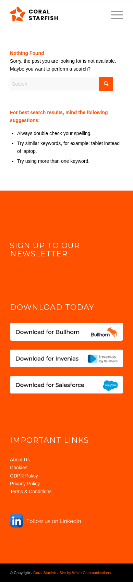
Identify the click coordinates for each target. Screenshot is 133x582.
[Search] (61, 84)
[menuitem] (113, 14)
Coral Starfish (44, 573)
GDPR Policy (24, 475)
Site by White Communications (85, 573)
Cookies (18, 467)
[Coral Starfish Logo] (55, 14)
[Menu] (113, 14)
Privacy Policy (25, 483)
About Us (20, 459)
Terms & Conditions (30, 491)
